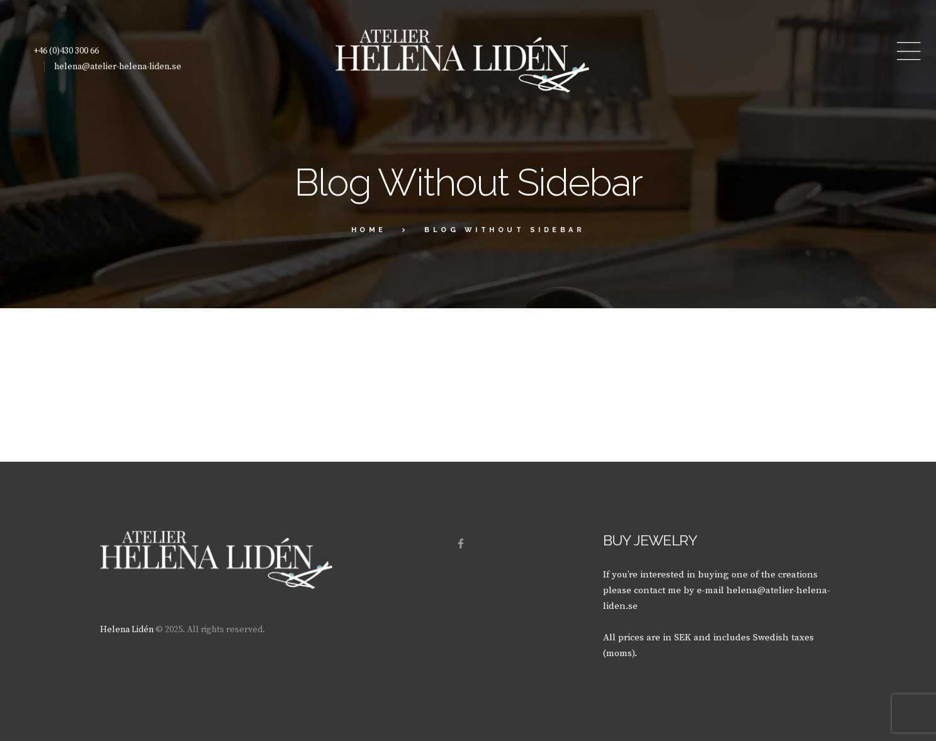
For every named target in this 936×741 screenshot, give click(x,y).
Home (368, 230)
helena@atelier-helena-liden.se (117, 66)
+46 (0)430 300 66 (66, 51)
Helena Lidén (127, 629)
